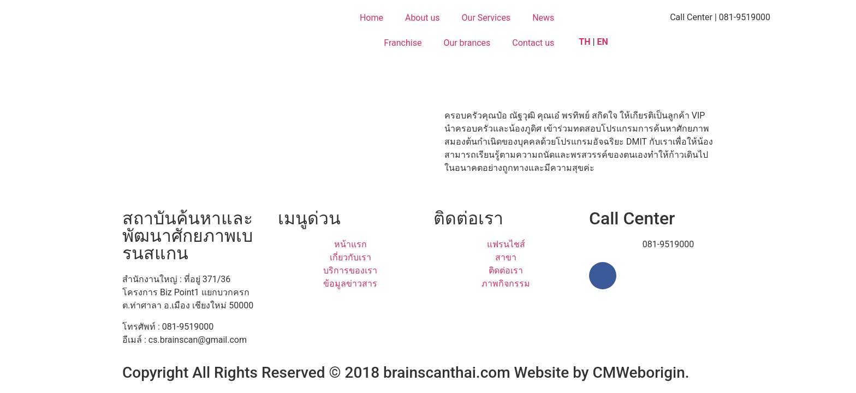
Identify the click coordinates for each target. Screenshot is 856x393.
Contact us (533, 43)
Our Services (486, 18)
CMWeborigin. (641, 373)
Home (371, 18)
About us (422, 18)
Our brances (466, 43)
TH (584, 42)
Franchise (402, 43)
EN (603, 42)
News (543, 18)
